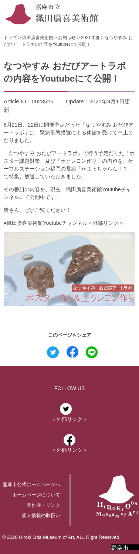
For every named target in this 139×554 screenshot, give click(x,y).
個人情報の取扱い (41, 515)
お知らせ (67, 37)
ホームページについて (36, 495)
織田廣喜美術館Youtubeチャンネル (47, 223)
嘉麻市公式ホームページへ (31, 484)
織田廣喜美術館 (37, 37)
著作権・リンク (43, 505)
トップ (10, 37)
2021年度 (90, 37)
